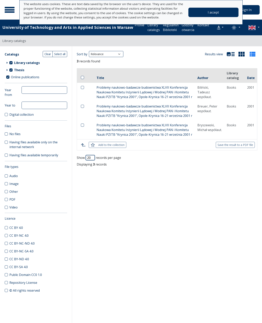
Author (202, 78)
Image (14, 184)
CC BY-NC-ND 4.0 (22, 243)
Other (13, 191)
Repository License (23, 282)
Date (251, 78)
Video (13, 207)
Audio (13, 176)
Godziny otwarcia (188, 27)
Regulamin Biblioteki (171, 27)
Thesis (19, 70)
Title (100, 78)
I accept (213, 12)
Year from (8, 92)
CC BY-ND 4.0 (19, 259)
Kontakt (203, 25)
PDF (12, 199)
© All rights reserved (24, 290)
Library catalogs (153, 27)
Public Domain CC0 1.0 (25, 275)
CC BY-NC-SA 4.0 (21, 251)
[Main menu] (9, 10)
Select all (59, 54)
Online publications (25, 77)
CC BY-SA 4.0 (18, 267)
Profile (139, 25)
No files (15, 134)
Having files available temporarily (33, 155)
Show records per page (99, 157)
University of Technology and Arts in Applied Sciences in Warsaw (67, 27)
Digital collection (21, 114)
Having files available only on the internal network (33, 144)
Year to (10, 105)
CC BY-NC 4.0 (19, 235)
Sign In (246, 10)
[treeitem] (36, 63)
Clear (47, 54)
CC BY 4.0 (16, 228)
